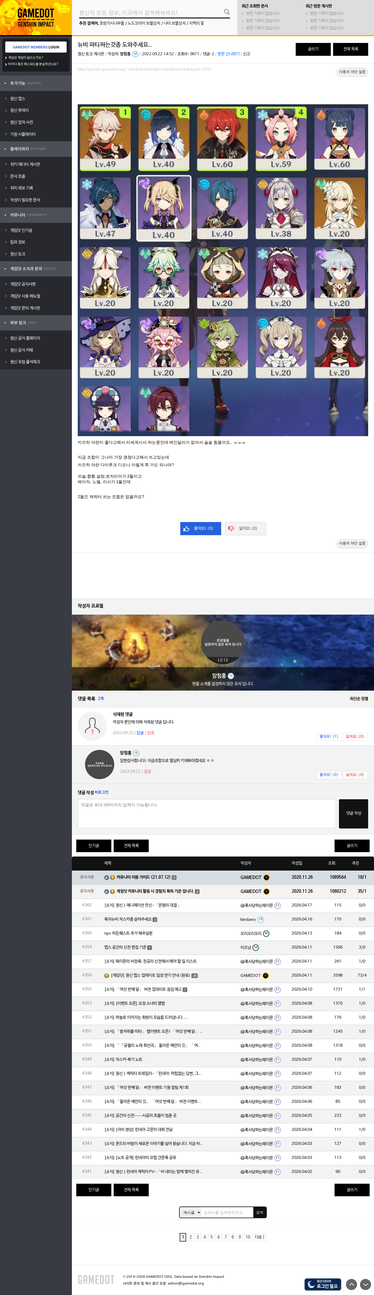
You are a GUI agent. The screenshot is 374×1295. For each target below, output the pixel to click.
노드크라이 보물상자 (144, 23)
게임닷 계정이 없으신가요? (26, 58)
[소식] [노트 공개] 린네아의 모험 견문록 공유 (140, 1158)
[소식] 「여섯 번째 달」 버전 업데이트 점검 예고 (143, 989)
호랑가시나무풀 (112, 23)
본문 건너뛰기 (229, 54)
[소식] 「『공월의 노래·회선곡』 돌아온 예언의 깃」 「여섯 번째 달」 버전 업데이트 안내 (154, 1045)
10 (247, 1237)
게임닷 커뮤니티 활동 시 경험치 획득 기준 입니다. (155, 891)
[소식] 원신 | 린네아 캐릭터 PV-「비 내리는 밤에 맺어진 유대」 (154, 1172)
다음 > (259, 1237)
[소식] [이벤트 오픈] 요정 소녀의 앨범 (134, 1003)
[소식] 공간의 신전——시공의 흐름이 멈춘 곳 (140, 1116)
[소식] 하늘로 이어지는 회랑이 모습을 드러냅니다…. (145, 1017)
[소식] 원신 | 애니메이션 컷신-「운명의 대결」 (142, 905)
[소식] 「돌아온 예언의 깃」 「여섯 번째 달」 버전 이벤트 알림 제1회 (154, 1102)
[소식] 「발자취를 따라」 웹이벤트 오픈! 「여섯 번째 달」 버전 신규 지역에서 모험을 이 (154, 1031)
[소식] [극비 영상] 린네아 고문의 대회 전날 (138, 1130)
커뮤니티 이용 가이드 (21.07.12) (144, 877)
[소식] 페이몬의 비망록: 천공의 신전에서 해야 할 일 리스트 (150, 961)
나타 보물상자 (175, 23)
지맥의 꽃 (196, 23)
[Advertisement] (223, 89)
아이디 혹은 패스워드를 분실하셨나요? (33, 64)
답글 (140, 733)
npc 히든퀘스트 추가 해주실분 (128, 933)
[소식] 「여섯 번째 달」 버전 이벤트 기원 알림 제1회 (146, 1088)
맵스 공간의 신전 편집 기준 (125, 947)
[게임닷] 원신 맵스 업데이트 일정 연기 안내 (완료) (151, 975)
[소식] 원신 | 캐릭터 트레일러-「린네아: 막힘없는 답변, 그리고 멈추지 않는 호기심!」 (154, 1074)
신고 (246, 54)
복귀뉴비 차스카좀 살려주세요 (128, 919)
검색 (259, 1212)
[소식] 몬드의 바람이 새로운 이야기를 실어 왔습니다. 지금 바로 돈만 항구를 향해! (154, 1144)
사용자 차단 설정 (352, 72)
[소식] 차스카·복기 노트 (123, 1060)
